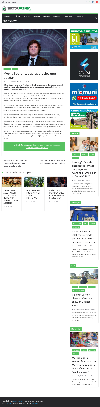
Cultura (46, 16)
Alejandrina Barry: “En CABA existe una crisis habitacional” (56, 194)
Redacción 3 (86, 180)
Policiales (26, 16)
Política (17, 16)
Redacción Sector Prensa (25, 82)
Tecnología (76, 227)
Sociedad (36, 16)
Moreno (84, 350)
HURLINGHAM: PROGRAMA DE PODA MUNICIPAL (33, 194)
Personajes (79, 16)
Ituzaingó (84, 154)
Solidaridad (67, 16)
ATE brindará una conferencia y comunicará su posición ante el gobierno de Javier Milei (14, 163)
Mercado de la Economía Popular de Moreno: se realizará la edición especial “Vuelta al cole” (84, 365)
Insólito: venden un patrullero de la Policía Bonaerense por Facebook (53, 161)
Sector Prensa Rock (78, 290)
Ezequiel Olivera (89, 246)
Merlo (85, 223)
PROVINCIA (6, 16)
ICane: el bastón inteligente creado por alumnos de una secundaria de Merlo (83, 237)
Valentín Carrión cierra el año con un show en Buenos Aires (83, 300)
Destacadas (7, 69)
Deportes (56, 16)
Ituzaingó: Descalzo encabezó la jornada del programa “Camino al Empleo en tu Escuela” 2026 (84, 169)
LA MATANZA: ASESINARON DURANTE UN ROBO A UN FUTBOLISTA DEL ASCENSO (11, 196)
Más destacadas (77, 223)
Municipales (92, 350)
